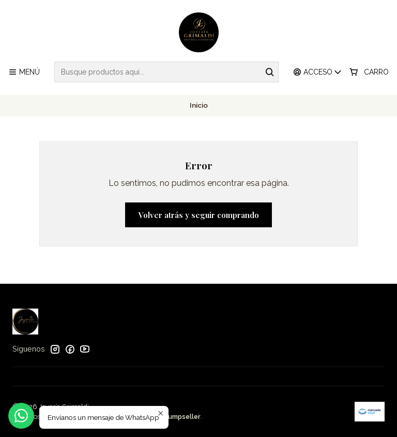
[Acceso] (317, 72)
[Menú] (24, 72)
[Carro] (369, 72)
